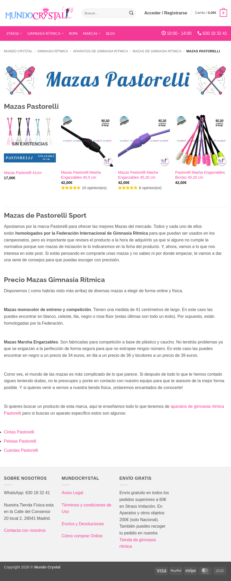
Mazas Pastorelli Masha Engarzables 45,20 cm (138, 174)
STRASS (14, 33)
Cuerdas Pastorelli (21, 450)
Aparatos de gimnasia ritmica (100, 51)
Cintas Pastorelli (19, 432)
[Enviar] (131, 13)
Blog (110, 33)
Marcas (92, 33)
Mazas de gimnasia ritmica (157, 51)
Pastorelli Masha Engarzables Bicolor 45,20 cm (200, 174)
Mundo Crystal (18, 51)
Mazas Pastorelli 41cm (23, 173)
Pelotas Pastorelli (20, 441)
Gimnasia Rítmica (45, 33)
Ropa (73, 33)
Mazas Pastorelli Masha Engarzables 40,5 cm (81, 174)
